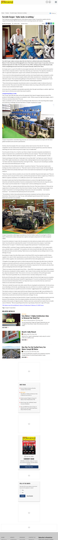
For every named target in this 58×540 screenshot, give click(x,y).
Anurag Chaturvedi (27, 351)
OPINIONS (22, 537)
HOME (2, 537)
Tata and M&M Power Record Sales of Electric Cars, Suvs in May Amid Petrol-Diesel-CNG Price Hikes (29, 408)
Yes (23, 490)
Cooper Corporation (10, 307)
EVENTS (12, 537)
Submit (22, 496)
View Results (30, 496)
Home (3, 13)
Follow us (52, 13)
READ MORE (5, 327)
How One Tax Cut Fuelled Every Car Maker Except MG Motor (34, 348)
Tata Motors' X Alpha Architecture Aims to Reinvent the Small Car (35, 317)
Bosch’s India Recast (29, 332)
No (22, 492)
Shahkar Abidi (25, 334)
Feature (7, 13)
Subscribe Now (29, 466)
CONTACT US (32, 537)
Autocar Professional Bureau (28, 320)
